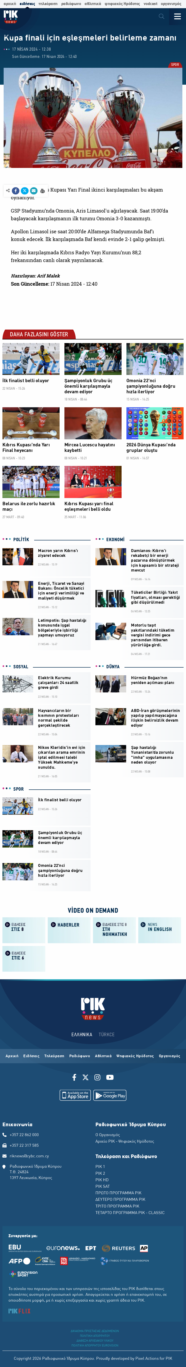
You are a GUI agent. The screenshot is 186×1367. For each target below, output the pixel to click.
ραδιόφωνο (71, 4)
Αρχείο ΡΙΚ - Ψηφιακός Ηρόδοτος (124, 1142)
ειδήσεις (27, 4)
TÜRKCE (107, 1034)
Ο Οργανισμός (107, 1135)
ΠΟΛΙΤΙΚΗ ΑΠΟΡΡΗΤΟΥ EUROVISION (94, 1345)
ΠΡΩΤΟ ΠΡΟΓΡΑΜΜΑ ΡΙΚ (118, 1193)
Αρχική (12, 1056)
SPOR (175, 65)
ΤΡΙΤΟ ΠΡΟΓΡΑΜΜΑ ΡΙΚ (117, 1206)
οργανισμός (171, 4)
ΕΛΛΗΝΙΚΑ (81, 1034)
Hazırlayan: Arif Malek (35, 276)
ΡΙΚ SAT (102, 1187)
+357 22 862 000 (24, 1135)
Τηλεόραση (54, 1056)
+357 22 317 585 (24, 1146)
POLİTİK (21, 540)
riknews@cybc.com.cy (29, 1156)
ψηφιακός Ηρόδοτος (122, 4)
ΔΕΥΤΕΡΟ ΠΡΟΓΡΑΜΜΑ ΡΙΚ (120, 1200)
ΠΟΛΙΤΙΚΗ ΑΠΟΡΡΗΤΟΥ (95, 1336)
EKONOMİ (115, 540)
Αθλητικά (103, 1056)
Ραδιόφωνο (79, 1056)
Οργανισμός (169, 1056)
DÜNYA (113, 667)
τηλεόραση (48, 4)
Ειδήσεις (31, 1056)
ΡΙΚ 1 (100, 1167)
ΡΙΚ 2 (100, 1174)
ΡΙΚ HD (101, 1180)
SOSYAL (20, 667)
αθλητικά (93, 4)
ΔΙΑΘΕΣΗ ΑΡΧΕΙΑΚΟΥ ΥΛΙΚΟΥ (95, 1340)
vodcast (150, 4)
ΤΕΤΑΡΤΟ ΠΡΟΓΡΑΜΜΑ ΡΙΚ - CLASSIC (130, 1213)
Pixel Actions (147, 1359)
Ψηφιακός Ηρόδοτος (135, 1056)
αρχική (10, 4)
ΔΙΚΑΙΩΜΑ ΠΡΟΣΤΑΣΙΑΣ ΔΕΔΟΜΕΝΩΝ (95, 1331)
